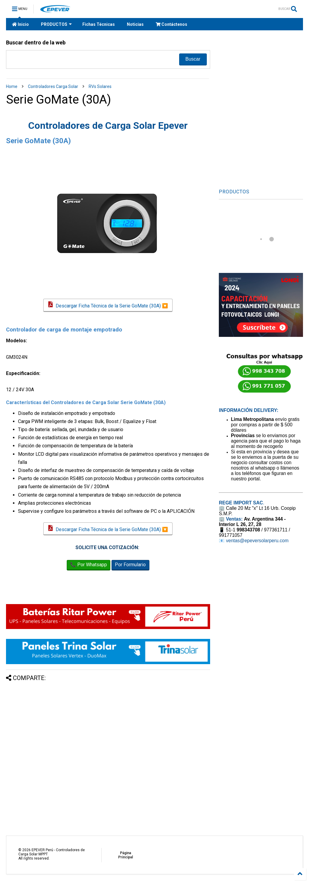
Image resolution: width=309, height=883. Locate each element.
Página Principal (125, 855)
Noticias (135, 24)
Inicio (20, 24)
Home (11, 86)
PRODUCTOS (56, 24)
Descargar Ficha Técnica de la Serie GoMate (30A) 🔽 (108, 305)
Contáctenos (171, 24)
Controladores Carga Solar (53, 86)
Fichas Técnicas (98, 24)
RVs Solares (100, 86)
